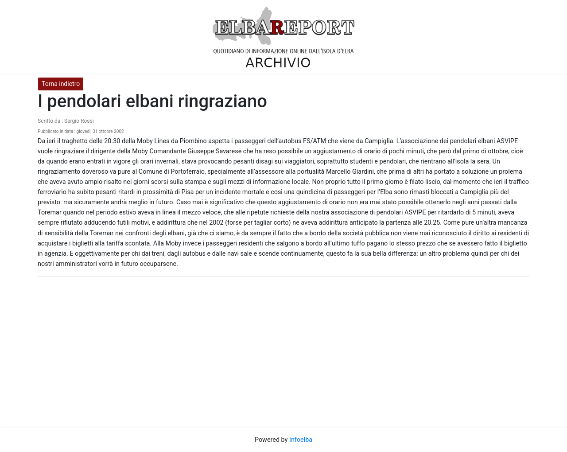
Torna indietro (61, 83)
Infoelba (300, 440)
